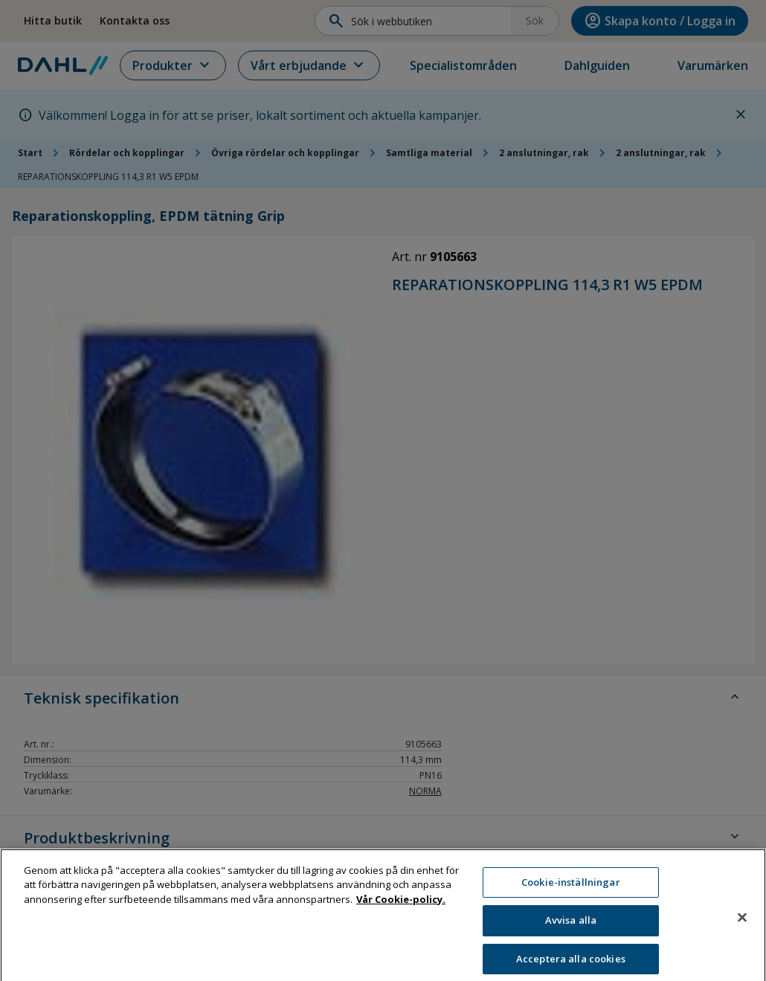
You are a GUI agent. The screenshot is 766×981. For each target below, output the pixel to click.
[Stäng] (742, 930)
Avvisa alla (570, 933)
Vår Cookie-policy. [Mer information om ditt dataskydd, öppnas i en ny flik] (400, 912)
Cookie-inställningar (570, 895)
